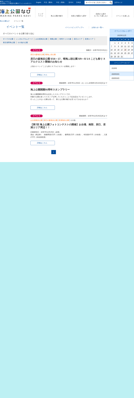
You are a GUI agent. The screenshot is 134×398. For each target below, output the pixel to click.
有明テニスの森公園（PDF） (121, 303)
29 (115, 90)
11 (125, 80)
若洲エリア (89, 39)
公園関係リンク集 (119, 376)
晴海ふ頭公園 (50, 54)
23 (118, 87)
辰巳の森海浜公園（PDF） (120, 307)
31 (122, 90)
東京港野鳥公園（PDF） (120, 349)
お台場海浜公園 (41, 39)
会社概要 (13, 376)
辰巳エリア (78, 39)
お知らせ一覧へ (98, 27)
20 (132, 84)
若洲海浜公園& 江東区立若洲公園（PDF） (120, 311)
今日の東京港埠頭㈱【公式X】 (121, 178)
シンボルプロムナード (24, 39)
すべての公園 (8, 39)
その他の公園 (23, 42)
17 (122, 84)
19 (129, 84)
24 (122, 87)
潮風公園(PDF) (116, 334)
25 (125, 87)
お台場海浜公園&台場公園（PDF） (120, 295)
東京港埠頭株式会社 (51, 383)
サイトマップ (27, 376)
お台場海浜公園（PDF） (120, 325)
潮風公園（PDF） (117, 299)
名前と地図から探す (78, 16)
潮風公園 (53, 39)
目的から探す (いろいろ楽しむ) (100, 15)
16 (118, 84)
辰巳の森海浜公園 (37, 54)
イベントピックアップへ (74, 27)
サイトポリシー (100, 376)
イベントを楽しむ (123, 16)
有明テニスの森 (65, 39)
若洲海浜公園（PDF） (119, 345)
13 (132, 80)
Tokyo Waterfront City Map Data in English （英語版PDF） (120, 288)
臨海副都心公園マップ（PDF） (119, 282)
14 (112, 84)
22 (115, 87)
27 (132, 87)
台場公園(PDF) (116, 338)
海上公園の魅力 (57, 16)
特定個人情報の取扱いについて (77, 376)
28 (112, 90)
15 (115, 84)
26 (129, 87)
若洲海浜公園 (64, 120)
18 (125, 84)
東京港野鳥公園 (9, 42)
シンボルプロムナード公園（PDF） (120, 329)
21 (112, 87)
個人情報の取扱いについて (48, 376)
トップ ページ (40, 15)
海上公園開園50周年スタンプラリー (50, 89)
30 (118, 90)
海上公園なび (5, 21)
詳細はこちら (42, 75)
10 (122, 80)
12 (129, 80)
